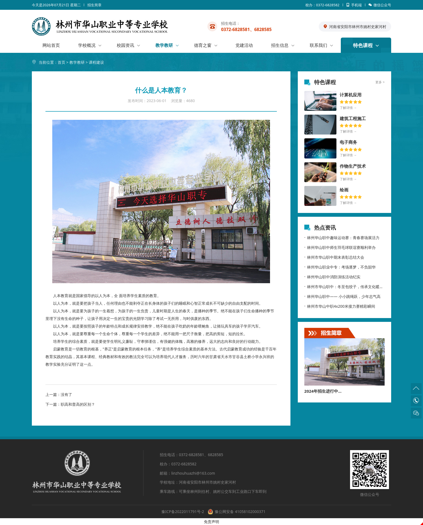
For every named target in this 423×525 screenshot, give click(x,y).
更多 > (380, 82)
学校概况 (87, 45)
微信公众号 (378, 6)
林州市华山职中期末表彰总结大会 (334, 257)
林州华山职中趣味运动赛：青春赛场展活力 (341, 237)
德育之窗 (203, 45)
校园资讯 (125, 45)
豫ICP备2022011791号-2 (182, 511)
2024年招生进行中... (323, 391)
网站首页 (51, 45)
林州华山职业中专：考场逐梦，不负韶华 (340, 267)
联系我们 (318, 45)
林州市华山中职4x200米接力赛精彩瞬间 (339, 306)
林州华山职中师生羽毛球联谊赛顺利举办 (340, 247)
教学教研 (164, 45)
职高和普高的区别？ (78, 404)
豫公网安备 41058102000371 (240, 511)
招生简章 (94, 4)
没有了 (66, 394)
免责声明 (211, 521)
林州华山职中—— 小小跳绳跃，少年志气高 (342, 296)
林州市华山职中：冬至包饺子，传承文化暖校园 (344, 286)
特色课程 (363, 45)
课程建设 (96, 62)
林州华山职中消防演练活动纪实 (332, 277)
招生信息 (280, 45)
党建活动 (244, 45)
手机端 (352, 6)
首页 (61, 62)
